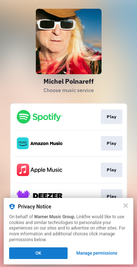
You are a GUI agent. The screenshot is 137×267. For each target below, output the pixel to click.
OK (38, 253)
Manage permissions (97, 253)
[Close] (126, 205)
